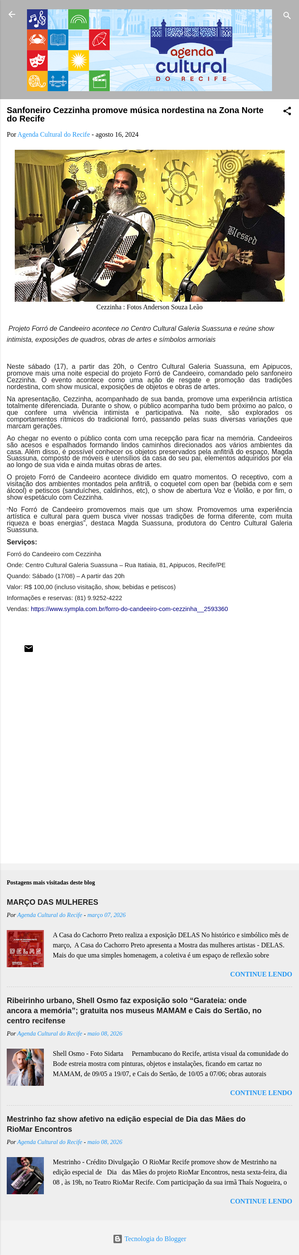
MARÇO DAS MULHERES (52, 902)
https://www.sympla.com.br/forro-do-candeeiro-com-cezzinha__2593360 (129, 609)
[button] (287, 112)
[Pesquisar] (287, 17)
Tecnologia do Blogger (149, 1238)
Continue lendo (261, 974)
